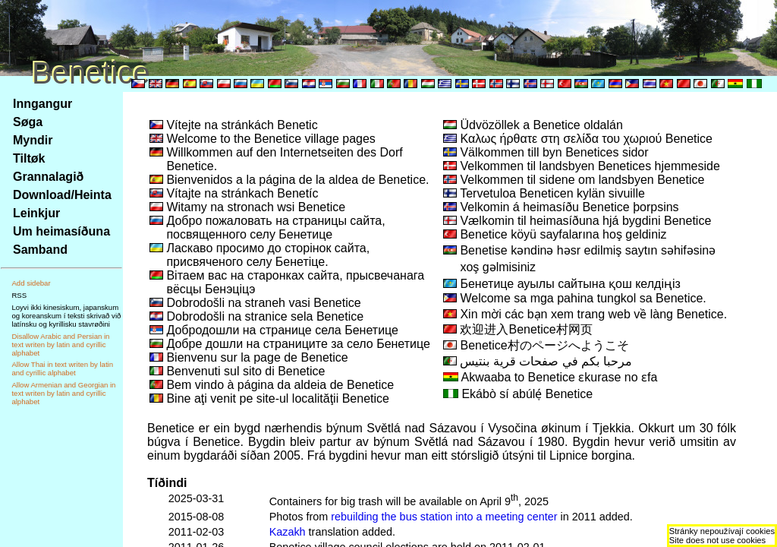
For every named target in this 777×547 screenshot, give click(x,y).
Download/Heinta (62, 194)
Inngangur (42, 103)
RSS (19, 295)
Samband (40, 249)
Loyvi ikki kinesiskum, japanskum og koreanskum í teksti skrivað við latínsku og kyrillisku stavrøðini (66, 315)
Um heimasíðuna (61, 231)
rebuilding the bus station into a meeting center (444, 517)
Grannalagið (48, 176)
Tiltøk (29, 158)
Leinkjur (36, 213)
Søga (27, 121)
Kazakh (287, 532)
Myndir (32, 140)
